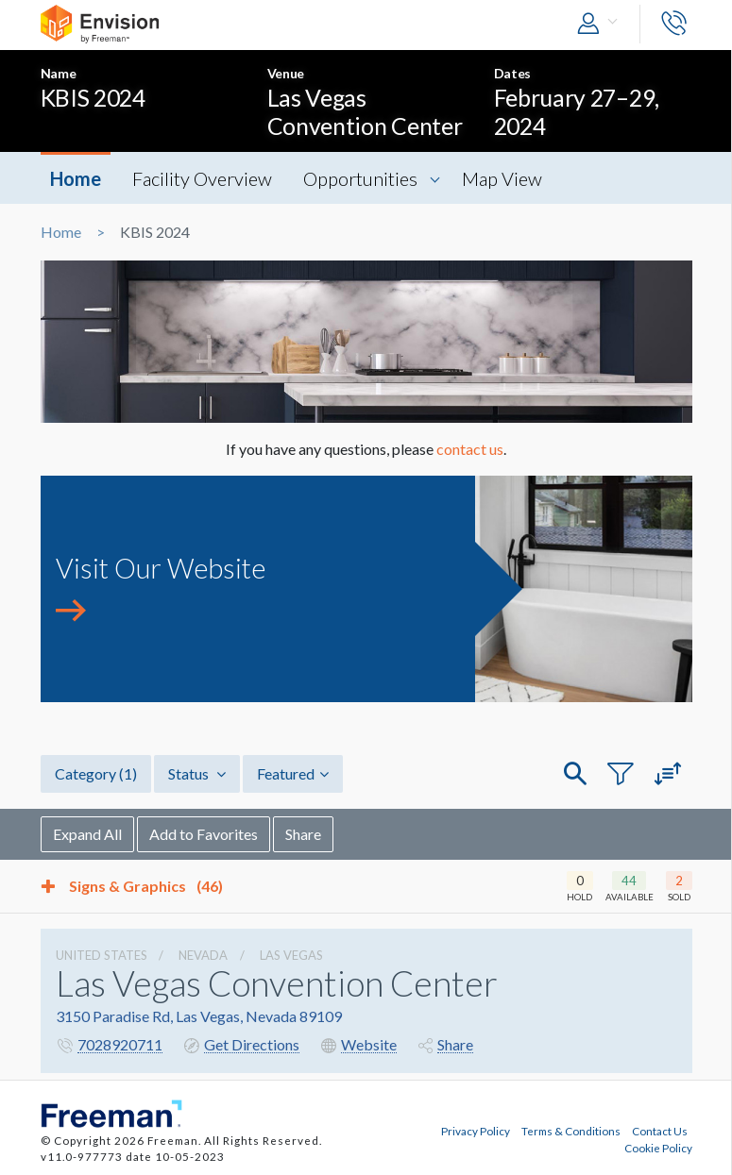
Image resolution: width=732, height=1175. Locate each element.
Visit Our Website (160, 568)
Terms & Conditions (571, 1130)
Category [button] (96, 773)
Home (75, 178)
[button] (601, 24)
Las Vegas (291, 955)
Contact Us (660, 1130)
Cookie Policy (658, 1147)
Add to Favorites (203, 834)
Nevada (203, 955)
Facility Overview (202, 178)
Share (303, 834)
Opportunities (360, 178)
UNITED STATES (101, 955)
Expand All (87, 834)
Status (197, 773)
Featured (293, 773)
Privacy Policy (475, 1130)
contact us (469, 449)
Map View (502, 178)
